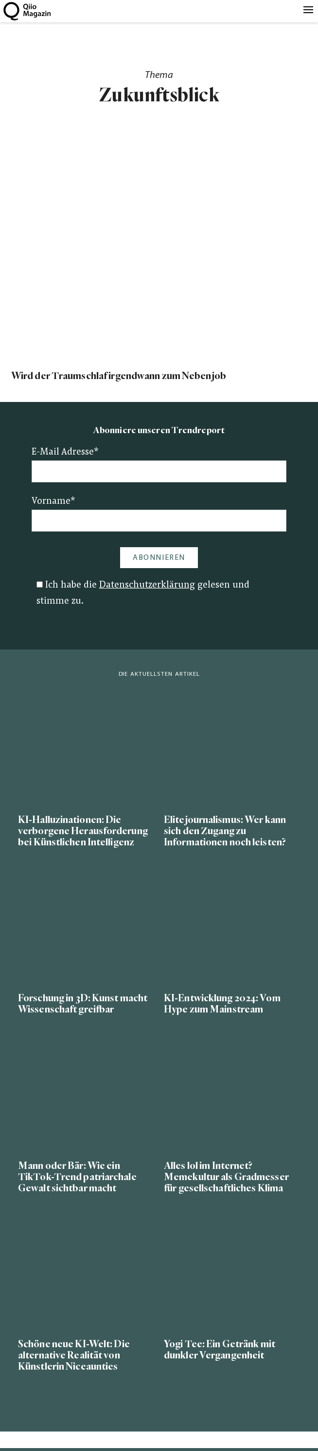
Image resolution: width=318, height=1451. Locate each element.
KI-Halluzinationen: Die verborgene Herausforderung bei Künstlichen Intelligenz (83, 831)
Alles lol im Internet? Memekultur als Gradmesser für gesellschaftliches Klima (226, 1177)
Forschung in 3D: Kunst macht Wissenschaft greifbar (82, 1003)
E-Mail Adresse (65, 452)
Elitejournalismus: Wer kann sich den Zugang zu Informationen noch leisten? (225, 831)
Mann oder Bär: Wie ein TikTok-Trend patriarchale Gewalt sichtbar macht (77, 1177)
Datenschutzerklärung (147, 585)
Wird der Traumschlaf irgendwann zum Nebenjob (118, 376)
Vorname (53, 501)
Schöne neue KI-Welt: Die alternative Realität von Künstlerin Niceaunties (74, 1355)
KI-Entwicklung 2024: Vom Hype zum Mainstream (222, 1003)
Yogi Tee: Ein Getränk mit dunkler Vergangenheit (219, 1349)
